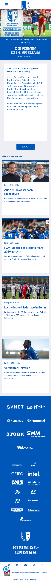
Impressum (24, 579)
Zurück (25, 147)
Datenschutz (33, 579)
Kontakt (16, 579)
